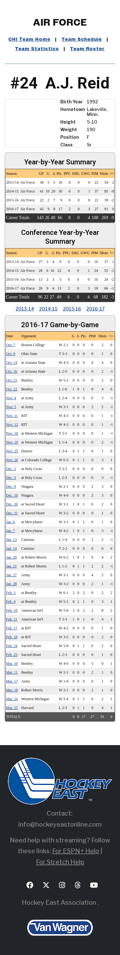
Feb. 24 (11, 646)
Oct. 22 (11, 389)
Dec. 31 (12, 513)
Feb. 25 (11, 654)
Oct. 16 (11, 371)
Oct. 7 (10, 345)
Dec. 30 (12, 504)
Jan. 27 (11, 575)
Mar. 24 (12, 699)
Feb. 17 (11, 628)
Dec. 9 (11, 486)
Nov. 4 (11, 398)
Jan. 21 (11, 566)
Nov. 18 (12, 433)
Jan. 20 (11, 557)
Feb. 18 (11, 637)
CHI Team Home (30, 39)
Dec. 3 (11, 477)
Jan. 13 (11, 539)
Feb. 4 (10, 601)
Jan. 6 (10, 522)
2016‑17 (95, 308)
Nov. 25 (12, 451)
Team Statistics (37, 49)
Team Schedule (82, 39)
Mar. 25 (12, 708)
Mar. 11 (12, 672)
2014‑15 (48, 308)
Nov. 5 (11, 407)
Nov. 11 (12, 415)
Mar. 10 (12, 663)
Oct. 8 (10, 354)
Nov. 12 (12, 424)
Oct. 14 (11, 362)
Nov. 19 (12, 442)
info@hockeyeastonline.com (60, 824)
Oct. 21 (11, 380)
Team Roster (87, 49)
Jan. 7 (10, 531)
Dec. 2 (11, 469)
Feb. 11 (11, 619)
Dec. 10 (12, 495)
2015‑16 (72, 308)
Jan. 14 (11, 548)
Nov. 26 (12, 460)
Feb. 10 (11, 610)
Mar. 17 (12, 681)
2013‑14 (24, 308)
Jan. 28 (11, 584)
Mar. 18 (12, 690)
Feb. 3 (10, 593)
